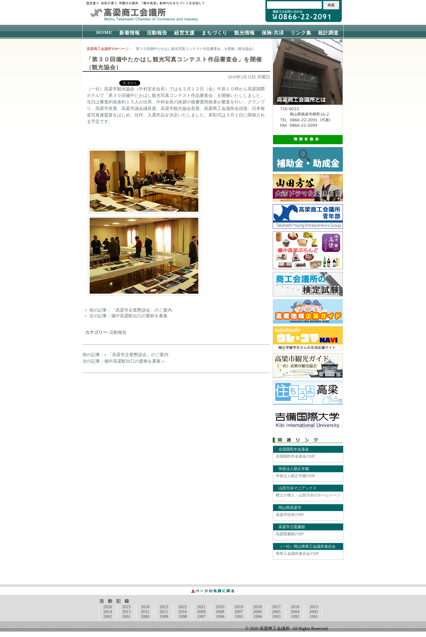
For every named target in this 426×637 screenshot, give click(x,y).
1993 (276, 616)
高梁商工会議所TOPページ (108, 49)
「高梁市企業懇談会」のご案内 (141, 310)
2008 (219, 611)
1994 (257, 616)
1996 (220, 616)
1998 (182, 616)
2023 (163, 606)
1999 (163, 616)
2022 (182, 606)
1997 (201, 616)
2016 (295, 606)
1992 (295, 616)
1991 (313, 616)
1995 (238, 616)
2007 (238, 611)
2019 (238, 606)
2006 (257, 611)
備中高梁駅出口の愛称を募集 (139, 315)
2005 (276, 611)
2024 (145, 606)
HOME (104, 32)
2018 (257, 606)
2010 (182, 611)
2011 (163, 611)
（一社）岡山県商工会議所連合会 (307, 546)
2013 (126, 611)
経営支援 (184, 33)
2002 (107, 616)
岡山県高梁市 (289, 507)
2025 (126, 606)
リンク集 (301, 33)
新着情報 (129, 33)
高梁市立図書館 (291, 527)
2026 (107, 606)
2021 (201, 606)
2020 (220, 606)
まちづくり (214, 33)
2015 (313, 606)
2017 (276, 606)
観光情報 (244, 33)
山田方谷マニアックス (297, 488)
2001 (126, 616)
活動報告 (157, 33)
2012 (145, 611)
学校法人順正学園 (293, 469)
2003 (313, 611)
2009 (201, 611)
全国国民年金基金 (293, 449)
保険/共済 (273, 33)
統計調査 (328, 33)
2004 (294, 611)
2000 (145, 616)
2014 (107, 611)
